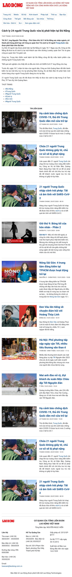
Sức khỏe (40, 19)
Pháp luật (44, 15)
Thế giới (18, 19)
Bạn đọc (63, 15)
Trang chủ (7, 15)
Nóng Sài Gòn (55, 297)
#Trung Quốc (10, 91)
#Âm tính (8, 99)
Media (16, 15)
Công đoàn (7, 19)
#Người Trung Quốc (13, 94)
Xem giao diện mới (32, 23)
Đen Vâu (53, 322)
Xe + (20, 23)
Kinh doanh (33, 15)
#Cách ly (8, 96)
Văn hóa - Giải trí (9, 23)
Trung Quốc (60, 43)
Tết (54, 357)
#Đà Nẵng (9, 89)
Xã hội (23, 15)
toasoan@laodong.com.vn (12, 566)
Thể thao (50, 19)
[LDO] (19, 123)
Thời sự (54, 15)
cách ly (58, 211)
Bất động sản (29, 19)
